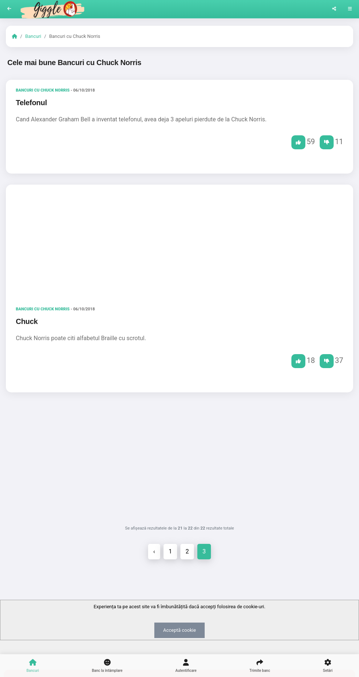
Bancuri (33, 36)
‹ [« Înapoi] (154, 551)
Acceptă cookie (179, 630)
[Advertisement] (179, 243)
